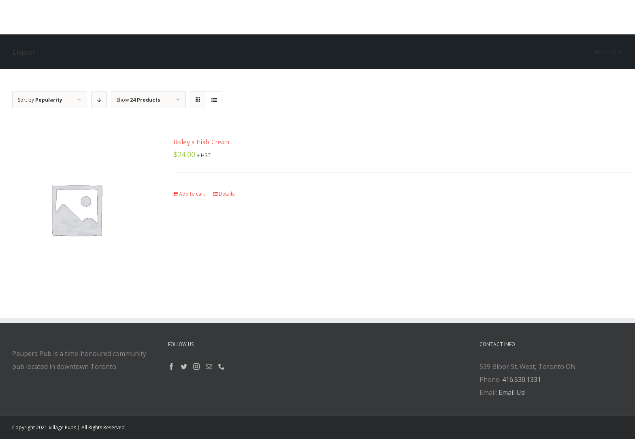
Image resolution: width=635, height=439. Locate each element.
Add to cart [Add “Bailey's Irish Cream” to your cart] (192, 193)
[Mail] (209, 366)
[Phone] (221, 366)
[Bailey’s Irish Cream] (76, 209)
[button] (415, 17)
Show (138, 99)
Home (600, 52)
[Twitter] (184, 366)
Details (226, 193)
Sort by (40, 99)
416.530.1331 (521, 379)
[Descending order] (99, 100)
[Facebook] (171, 366)
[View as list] (214, 100)
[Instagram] (196, 366)
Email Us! (512, 392)
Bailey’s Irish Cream (201, 142)
